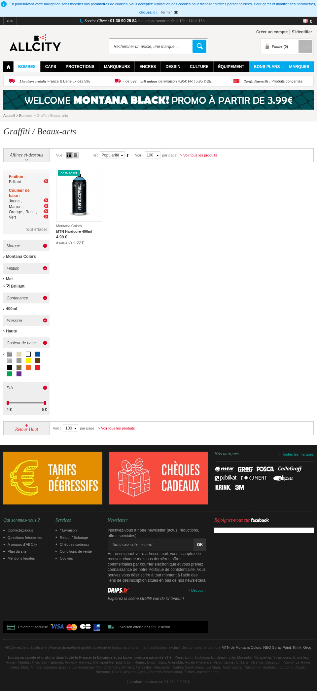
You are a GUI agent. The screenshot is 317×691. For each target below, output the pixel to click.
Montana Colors (21, 257)
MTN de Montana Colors (241, 647)
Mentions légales (21, 558)
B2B (10, 21)
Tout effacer (36, 229)
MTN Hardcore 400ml (74, 231)
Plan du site (17, 551)
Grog (307, 647)
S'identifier (302, 32)
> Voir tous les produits (198, 155)
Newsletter (117, 520)
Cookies (66, 558)
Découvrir (199, 590)
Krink (297, 647)
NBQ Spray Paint (277, 647)
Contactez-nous (20, 530)
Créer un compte (272, 32)
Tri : (95, 155)
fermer (166, 12)
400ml (11, 309)
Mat (9, 279)
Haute (11, 331)
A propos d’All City (22, 544)
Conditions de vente (76, 551)
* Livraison (68, 530)
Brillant (17, 286)
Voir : (139, 155)
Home (8, 66)
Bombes (25, 116)
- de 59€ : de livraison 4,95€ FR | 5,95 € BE (167, 81)
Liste (75, 155)
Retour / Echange (74, 537)
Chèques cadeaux (74, 544)
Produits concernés (273, 81)
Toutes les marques (298, 454)
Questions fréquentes (25, 537)
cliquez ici (148, 12)
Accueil (9, 116)
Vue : (60, 155)
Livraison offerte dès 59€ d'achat (144, 627)
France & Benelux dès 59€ (54, 81)
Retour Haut (26, 429)
